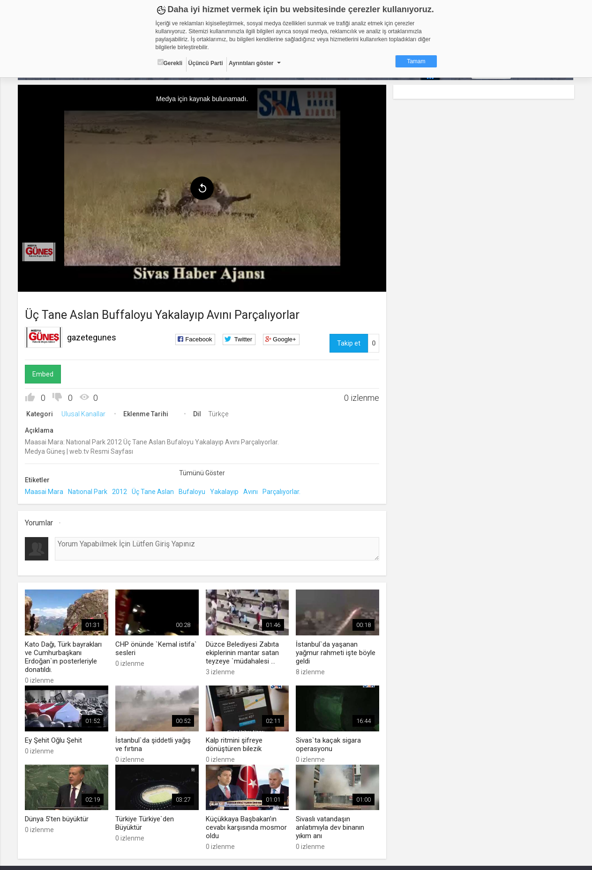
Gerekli (170, 62)
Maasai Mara (44, 491)
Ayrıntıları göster (251, 63)
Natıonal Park (88, 491)
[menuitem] (39, 252)
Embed (43, 374)
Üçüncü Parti (205, 63)
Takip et (348, 343)
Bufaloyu (192, 491)
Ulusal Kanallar (84, 414)
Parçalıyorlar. (282, 491)
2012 (119, 491)
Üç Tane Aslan (153, 491)
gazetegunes (92, 337)
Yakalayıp (224, 491)
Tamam (416, 61)
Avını (251, 491)
